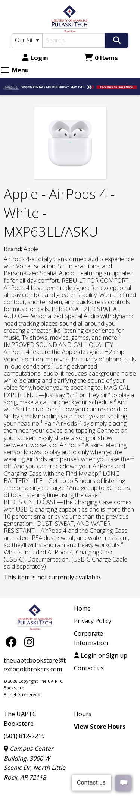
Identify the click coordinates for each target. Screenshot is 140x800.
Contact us (89, 668)
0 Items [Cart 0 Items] (101, 57)
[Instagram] (29, 641)
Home (82, 608)
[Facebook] (13, 641)
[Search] (74, 40)
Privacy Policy (92, 621)
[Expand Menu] (5, 70)
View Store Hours (99, 726)
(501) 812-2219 (24, 736)
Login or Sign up (100, 655)
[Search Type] (27, 40)
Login (35, 57)
